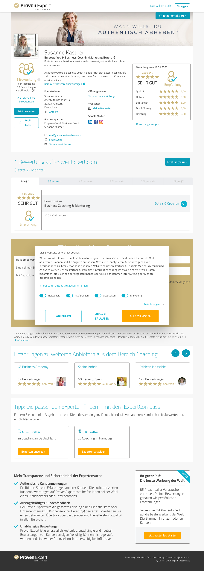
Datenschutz (172, 557)
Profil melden (22, 340)
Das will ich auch (160, 6)
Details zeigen (146, 304)
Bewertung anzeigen (147, 124)
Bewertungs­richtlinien (135, 557)
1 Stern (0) (178, 181)
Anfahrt (53, 112)
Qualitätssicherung (155, 557)
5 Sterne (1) (54, 181)
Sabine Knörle (87, 366)
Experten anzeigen (33, 451)
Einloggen (182, 6)
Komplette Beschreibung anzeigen (64, 84)
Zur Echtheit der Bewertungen (26, 99)
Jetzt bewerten (26, 111)
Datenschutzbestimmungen (77, 285)
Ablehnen (63, 316)
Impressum (52, 285)
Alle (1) (25, 181)
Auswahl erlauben (102, 316)
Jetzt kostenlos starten (162, 535)
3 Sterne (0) (117, 181)
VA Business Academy (33, 366)
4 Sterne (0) (85, 181)
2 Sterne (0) (148, 181)
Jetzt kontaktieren (172, 15)
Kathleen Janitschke (152, 366)
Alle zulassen (140, 316)
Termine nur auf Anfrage (101, 96)
